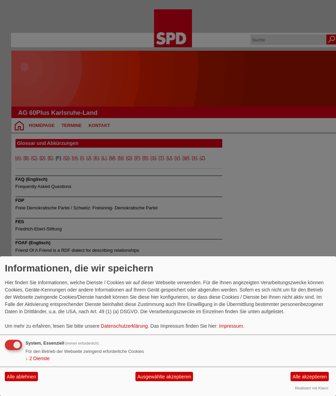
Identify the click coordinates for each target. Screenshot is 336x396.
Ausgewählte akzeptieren (164, 376)
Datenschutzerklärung (124, 326)
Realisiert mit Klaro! (311, 388)
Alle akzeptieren (310, 376)
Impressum (231, 326)
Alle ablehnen (21, 376)
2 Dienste (38, 358)
